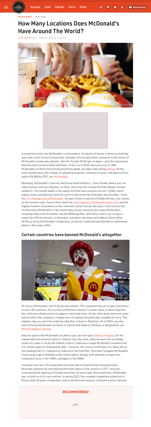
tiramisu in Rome (103, 335)
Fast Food (40, 17)
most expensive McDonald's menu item (96, 202)
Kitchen (59, 7)
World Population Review (36, 328)
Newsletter (137, 7)
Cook (48, 7)
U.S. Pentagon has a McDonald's (44, 198)
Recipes (35, 7)
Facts (72, 7)
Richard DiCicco (28, 37)
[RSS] (122, 7)
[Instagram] (101, 7)
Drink (83, 7)
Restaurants (25, 17)
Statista (111, 168)
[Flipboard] (108, 7)
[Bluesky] (115, 7)
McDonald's (61, 176)
